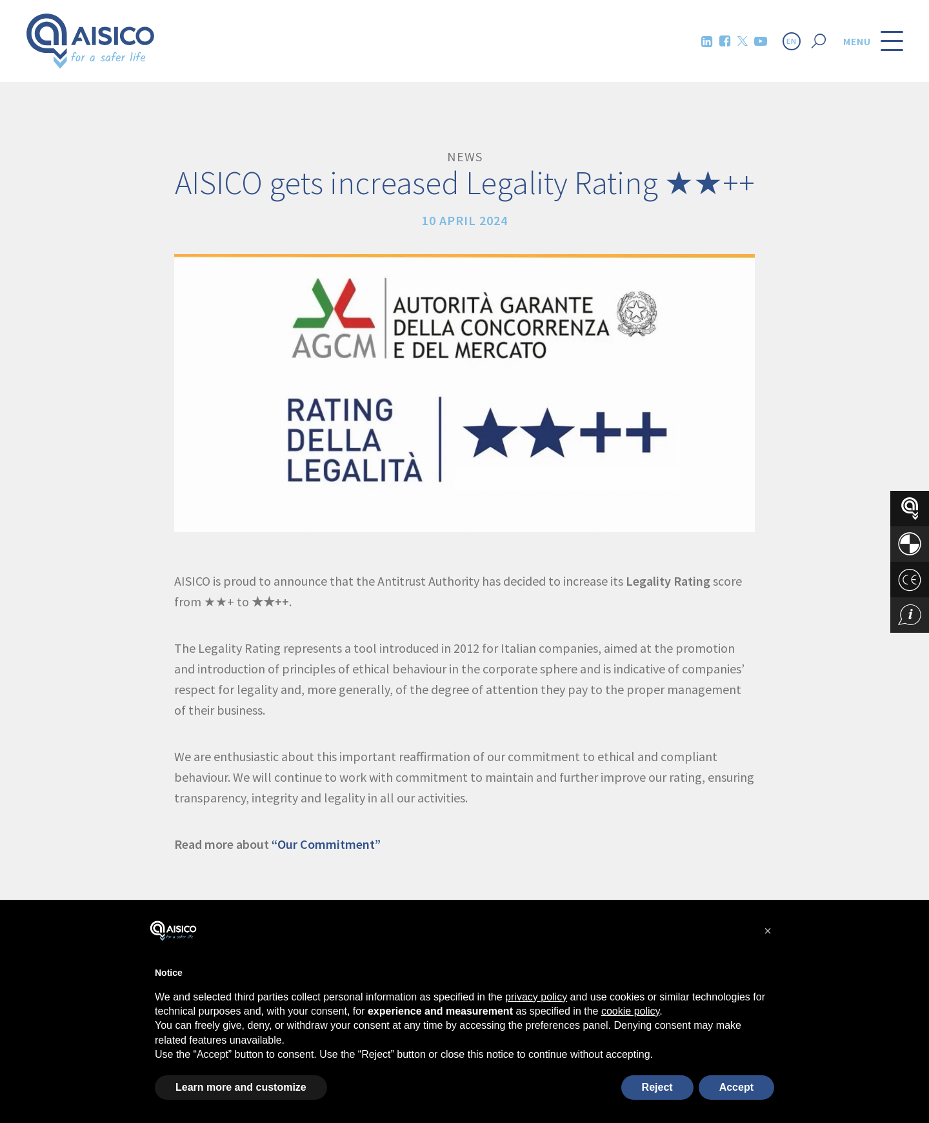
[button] (767, 930)
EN (791, 41)
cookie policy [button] (630, 1011)
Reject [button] (657, 1087)
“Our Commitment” (326, 844)
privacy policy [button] (536, 996)
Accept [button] (736, 1087)
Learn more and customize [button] (240, 1087)
